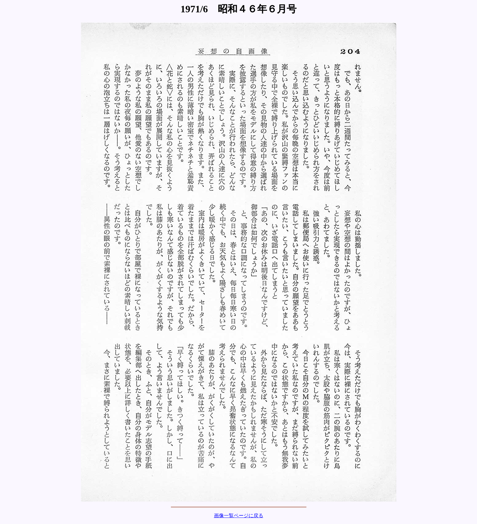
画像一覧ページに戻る (238, 515)
